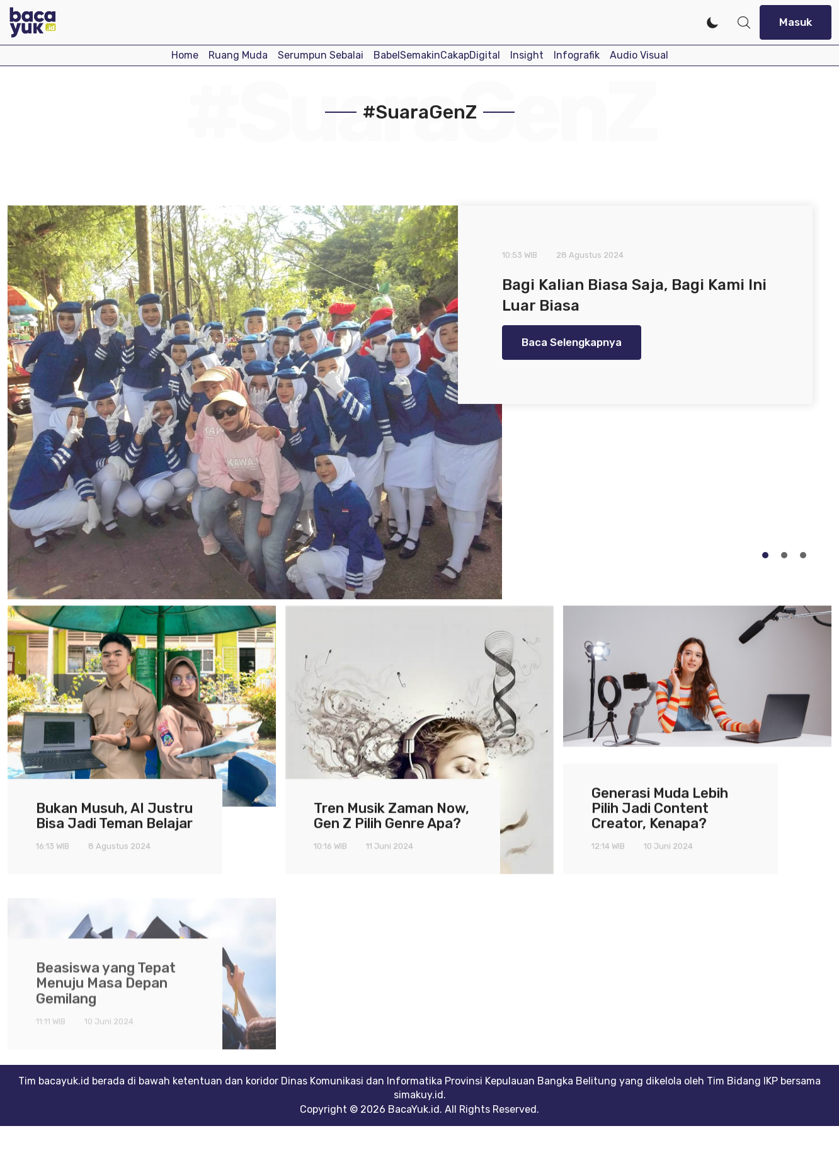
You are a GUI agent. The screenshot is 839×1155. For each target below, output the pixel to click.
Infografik (577, 55)
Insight (527, 55)
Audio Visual (639, 55)
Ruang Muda (238, 55)
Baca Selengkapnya (572, 346)
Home (184, 55)
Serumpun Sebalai (320, 55)
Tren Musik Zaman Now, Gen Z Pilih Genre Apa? (391, 828)
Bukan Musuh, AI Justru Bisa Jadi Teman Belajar (114, 828)
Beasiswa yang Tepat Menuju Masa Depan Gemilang (106, 1023)
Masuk (795, 22)
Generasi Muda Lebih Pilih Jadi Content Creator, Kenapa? (659, 820)
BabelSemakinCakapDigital (437, 55)
